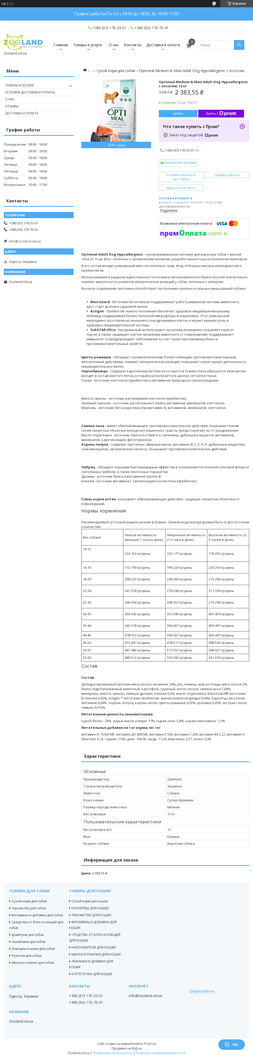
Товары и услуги (87, 44)
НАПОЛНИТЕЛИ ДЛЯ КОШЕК (94, 947)
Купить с (221, 113)
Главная (60, 44)
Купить (178, 113)
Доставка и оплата (163, 44)
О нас (114, 44)
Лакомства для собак (29, 908)
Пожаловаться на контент (112, 1053)
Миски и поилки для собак (33, 962)
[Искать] (239, 45)
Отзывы (12, 106)
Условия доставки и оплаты (30, 92)
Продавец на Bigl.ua (127, 1048)
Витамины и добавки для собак (37, 915)
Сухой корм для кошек (90, 901)
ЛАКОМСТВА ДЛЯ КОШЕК (92, 915)
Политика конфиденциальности (160, 1053)
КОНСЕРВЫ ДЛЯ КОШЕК (90, 908)
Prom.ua (150, 1043)
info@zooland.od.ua (25, 241)
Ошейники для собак (29, 941)
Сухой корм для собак (116, 70)
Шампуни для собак (28, 934)
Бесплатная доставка (180, 162)
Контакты (132, 44)
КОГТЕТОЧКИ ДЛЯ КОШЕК (92, 974)
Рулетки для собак (27, 955)
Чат (232, 1044)
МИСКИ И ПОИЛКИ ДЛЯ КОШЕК (96, 954)
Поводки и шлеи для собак (33, 948)
